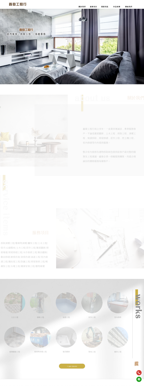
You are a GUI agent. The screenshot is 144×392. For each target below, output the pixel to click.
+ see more (72, 364)
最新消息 (104, 7)
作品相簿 (116, 7)
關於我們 (82, 7)
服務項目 (93, 7)
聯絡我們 (128, 7)
